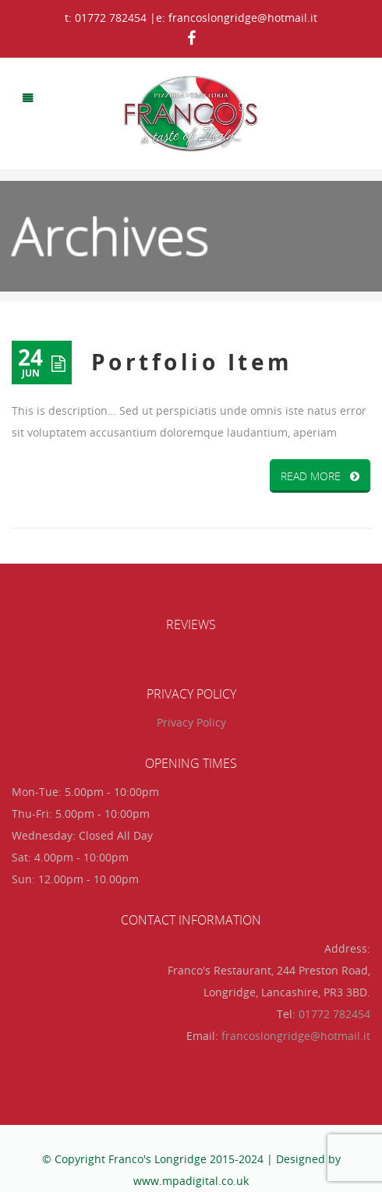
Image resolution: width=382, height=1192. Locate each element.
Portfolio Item (192, 362)
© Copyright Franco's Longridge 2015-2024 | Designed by (191, 1158)
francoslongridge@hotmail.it (295, 1035)
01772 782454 (334, 1013)
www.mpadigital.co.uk (191, 1180)
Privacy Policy (191, 722)
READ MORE (320, 476)
